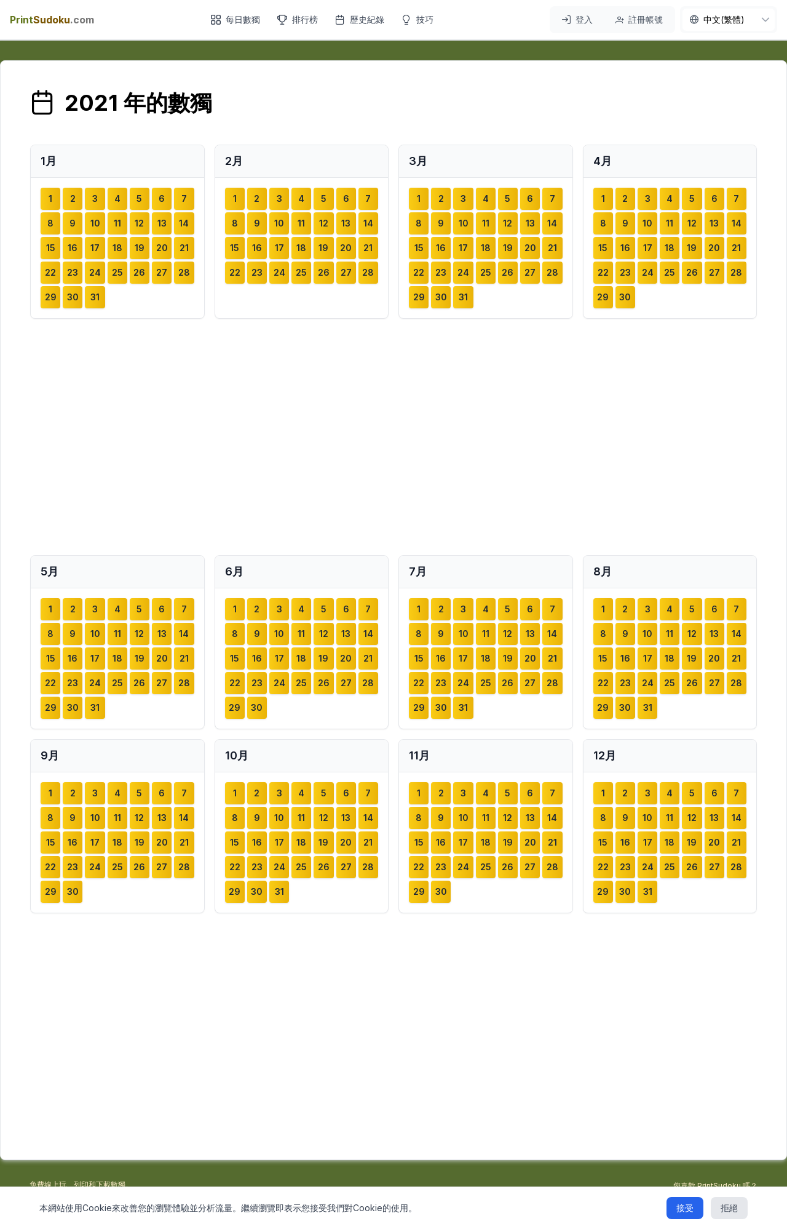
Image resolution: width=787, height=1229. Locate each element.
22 (50, 272)
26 (139, 272)
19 (139, 247)
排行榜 (297, 19)
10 (95, 223)
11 (117, 223)
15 (50, 247)
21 (184, 247)
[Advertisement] (393, 437)
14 (184, 223)
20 (162, 247)
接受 (685, 1208)
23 (72, 272)
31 (95, 297)
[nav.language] (728, 20)
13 (162, 223)
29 (51, 297)
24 (95, 272)
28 (184, 272)
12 (139, 223)
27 (161, 272)
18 (117, 247)
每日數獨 (235, 19)
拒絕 (729, 1208)
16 (72, 247)
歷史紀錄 (359, 19)
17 (95, 247)
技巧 (417, 19)
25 (117, 272)
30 (73, 297)
